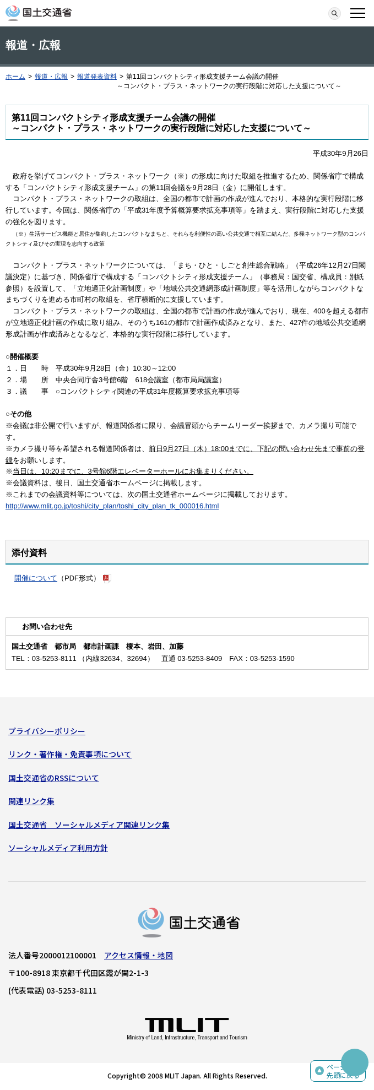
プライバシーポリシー (46, 730)
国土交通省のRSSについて (53, 777)
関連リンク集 (31, 800)
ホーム (15, 76)
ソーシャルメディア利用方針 (58, 847)
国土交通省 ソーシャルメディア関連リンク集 (89, 824)
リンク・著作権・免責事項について (70, 754)
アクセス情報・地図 (138, 955)
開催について (35, 578)
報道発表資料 (97, 76)
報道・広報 (51, 76)
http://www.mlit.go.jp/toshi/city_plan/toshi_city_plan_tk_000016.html (112, 506)
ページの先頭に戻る (343, 1071)
